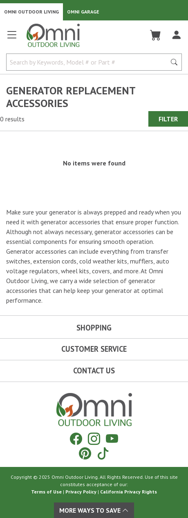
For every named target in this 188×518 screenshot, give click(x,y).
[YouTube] (112, 439)
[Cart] (155, 35)
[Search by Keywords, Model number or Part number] (89, 62)
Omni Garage (83, 12)
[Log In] (176, 35)
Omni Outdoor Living (31, 12)
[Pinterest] (85, 453)
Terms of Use (46, 492)
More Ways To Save (94, 510)
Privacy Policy (80, 492)
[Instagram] (94, 439)
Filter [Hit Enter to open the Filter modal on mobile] (168, 119)
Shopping (94, 328)
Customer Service (94, 349)
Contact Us (94, 370)
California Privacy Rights (128, 492)
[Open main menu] (12, 38)
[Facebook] (76, 439)
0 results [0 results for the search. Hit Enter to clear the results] (12, 119)
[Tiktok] (103, 453)
